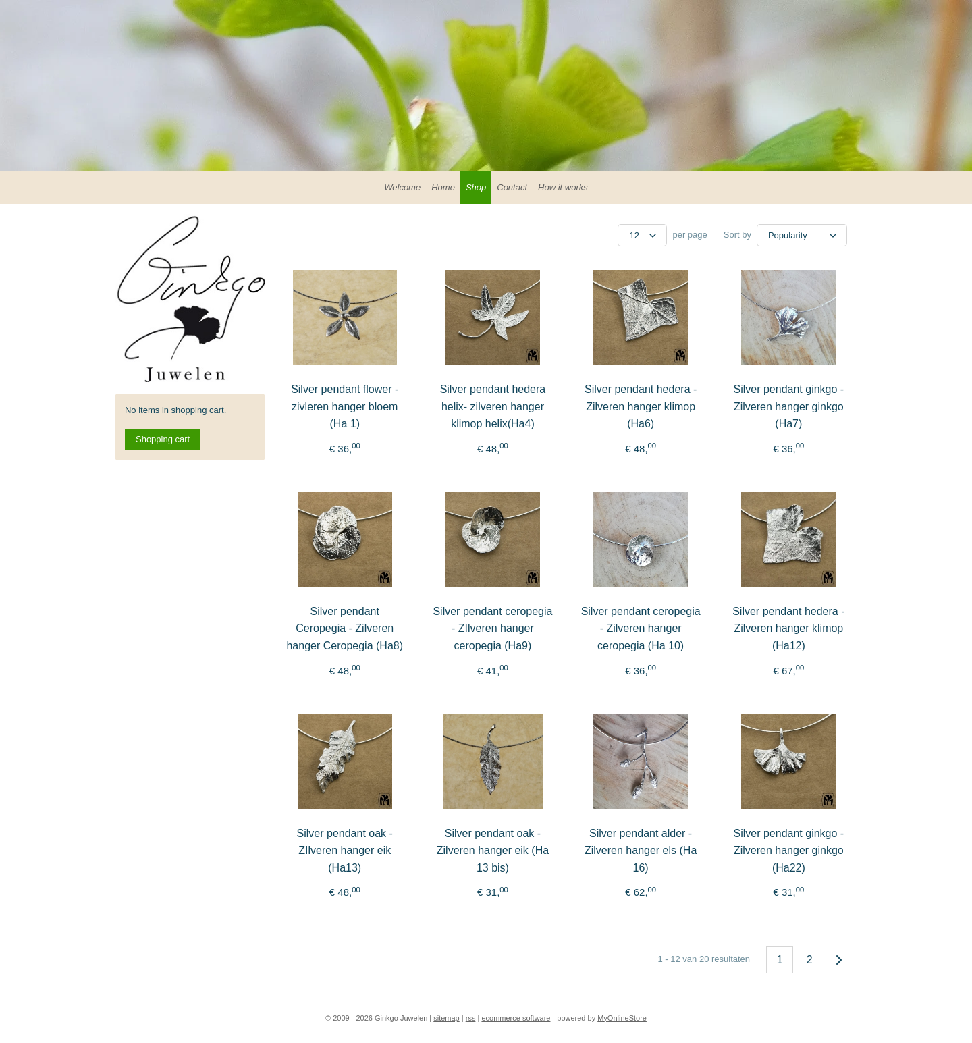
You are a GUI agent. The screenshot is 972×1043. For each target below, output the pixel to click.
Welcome (402, 187)
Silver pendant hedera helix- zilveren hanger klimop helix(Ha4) (493, 406)
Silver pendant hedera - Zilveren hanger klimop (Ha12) (788, 628)
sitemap (446, 1018)
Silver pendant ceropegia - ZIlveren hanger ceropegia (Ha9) (492, 628)
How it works (563, 187)
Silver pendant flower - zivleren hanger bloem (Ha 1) (344, 406)
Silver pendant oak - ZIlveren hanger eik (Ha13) (345, 851)
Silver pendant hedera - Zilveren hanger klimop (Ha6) (641, 406)
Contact (512, 187)
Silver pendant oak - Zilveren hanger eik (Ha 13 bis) (493, 851)
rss (471, 1018)
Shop (476, 187)
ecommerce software (515, 1018)
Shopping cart (163, 439)
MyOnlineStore (622, 1018)
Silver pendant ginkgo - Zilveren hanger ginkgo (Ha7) (789, 406)
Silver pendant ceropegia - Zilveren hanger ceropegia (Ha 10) (641, 628)
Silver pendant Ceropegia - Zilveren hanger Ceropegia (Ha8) (345, 628)
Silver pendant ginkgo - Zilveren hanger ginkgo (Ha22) (789, 851)
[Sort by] (801, 235)
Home (443, 187)
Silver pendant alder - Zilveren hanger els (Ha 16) (641, 851)
